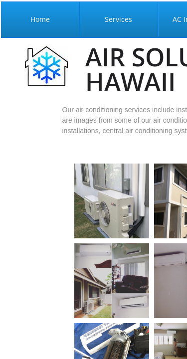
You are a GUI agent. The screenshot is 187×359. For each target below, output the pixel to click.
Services (118, 19)
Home (40, 19)
